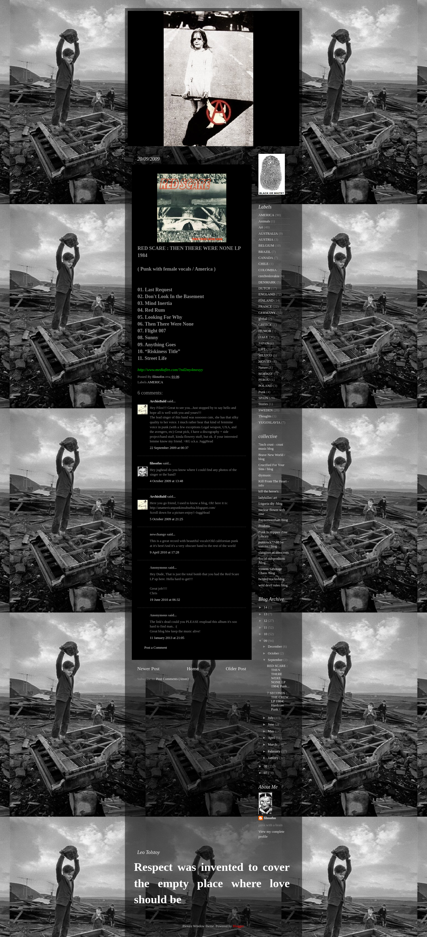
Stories (263, 404)
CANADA (265, 258)
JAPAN (263, 343)
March (273, 744)
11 (266, 627)
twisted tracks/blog (271, 579)
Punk (262, 392)
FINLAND (265, 300)
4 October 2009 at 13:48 (166, 481)
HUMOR (264, 331)
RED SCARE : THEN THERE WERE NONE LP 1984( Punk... (278, 676)
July (271, 718)
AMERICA (155, 382)
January (273, 758)
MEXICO (265, 355)
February (274, 751)
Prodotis (264, 526)
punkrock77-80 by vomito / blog (271, 544)
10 (266, 634)
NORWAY (265, 374)
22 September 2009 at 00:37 (169, 448)
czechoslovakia (268, 276)
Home (193, 668)
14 (266, 607)
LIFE (262, 349)
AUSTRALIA (268, 233)
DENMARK (267, 282)
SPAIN (263, 398)
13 (266, 614)
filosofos (156, 463)
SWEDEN (265, 410)
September (275, 660)
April (272, 738)
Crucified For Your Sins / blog (271, 467)
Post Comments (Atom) (172, 679)
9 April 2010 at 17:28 (164, 552)
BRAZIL (264, 252)
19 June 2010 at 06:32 (165, 600)
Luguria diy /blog (270, 504)
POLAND (265, 386)
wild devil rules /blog (273, 585)
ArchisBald (158, 401)
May (271, 731)
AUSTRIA (265, 239)
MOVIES (265, 361)
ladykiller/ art (267, 498)
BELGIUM (266, 245)
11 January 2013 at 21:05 (167, 638)
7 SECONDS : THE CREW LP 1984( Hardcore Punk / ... (277, 701)
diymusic (264, 475)
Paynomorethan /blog (273, 520)
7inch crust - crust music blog (270, 447)
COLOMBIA (267, 270)
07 (266, 773)
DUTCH (264, 288)
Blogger (238, 926)
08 (266, 766)
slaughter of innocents (273, 553)
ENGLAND (266, 294)
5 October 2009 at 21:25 (166, 519)
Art (260, 227)
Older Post (236, 668)
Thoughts (265, 416)
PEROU (264, 380)
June (271, 724)
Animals (264, 221)
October (274, 653)
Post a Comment (155, 648)
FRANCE (265, 306)
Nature (263, 367)
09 (266, 641)
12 (266, 621)
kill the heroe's (268, 491)
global (262, 319)
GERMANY (267, 313)
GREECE (265, 325)
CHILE (263, 264)
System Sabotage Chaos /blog (270, 571)
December (275, 646)
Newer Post (148, 668)
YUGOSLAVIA (269, 422)
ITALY (263, 337)
